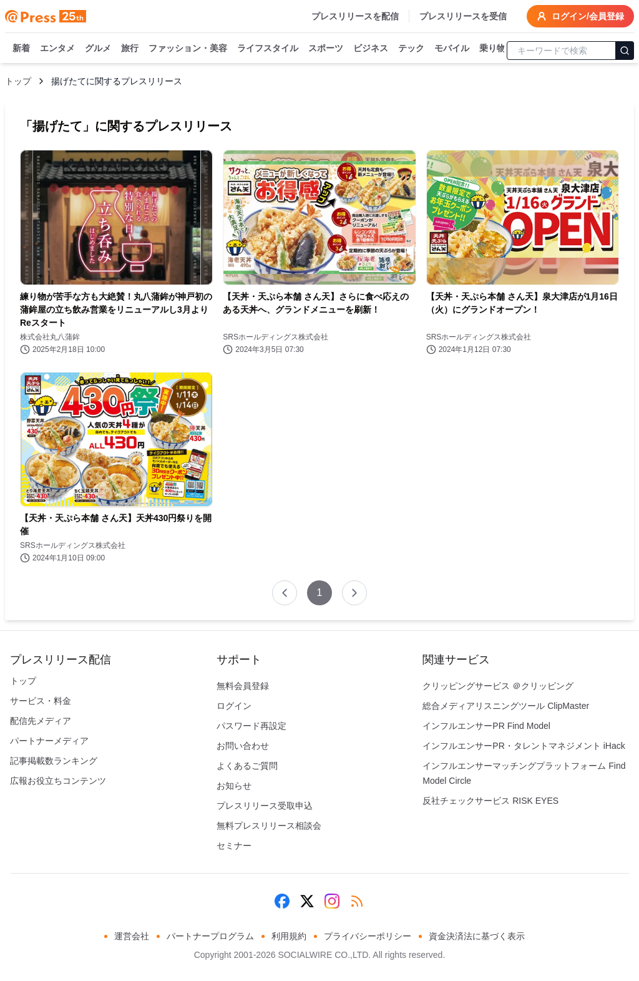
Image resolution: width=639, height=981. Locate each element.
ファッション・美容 (188, 48)
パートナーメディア (49, 741)
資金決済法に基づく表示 (477, 936)
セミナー (234, 846)
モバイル (451, 48)
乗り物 (492, 48)
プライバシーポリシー (367, 936)
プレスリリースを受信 (463, 16)
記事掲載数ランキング (53, 761)
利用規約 (288, 936)
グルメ (98, 48)
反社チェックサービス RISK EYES (490, 801)
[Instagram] (331, 901)
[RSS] (356, 901)
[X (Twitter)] (307, 901)
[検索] (624, 50)
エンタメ (57, 48)
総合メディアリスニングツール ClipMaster (505, 706)
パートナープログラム (210, 936)
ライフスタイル (267, 48)
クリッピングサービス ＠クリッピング (497, 686)
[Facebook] (282, 901)
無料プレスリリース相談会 (269, 826)
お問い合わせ (243, 746)
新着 (21, 48)
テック (411, 48)
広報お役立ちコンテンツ (58, 781)
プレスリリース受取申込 (265, 806)
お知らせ (234, 786)
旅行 (130, 48)
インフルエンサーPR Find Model (486, 726)
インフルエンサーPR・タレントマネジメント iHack (523, 746)
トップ (18, 81)
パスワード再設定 (251, 726)
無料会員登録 (243, 686)
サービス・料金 (40, 701)
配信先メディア (40, 721)
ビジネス (370, 48)
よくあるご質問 (247, 766)
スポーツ (325, 48)
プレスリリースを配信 (355, 16)
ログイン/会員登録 (580, 16)
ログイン (234, 706)
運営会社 (131, 936)
